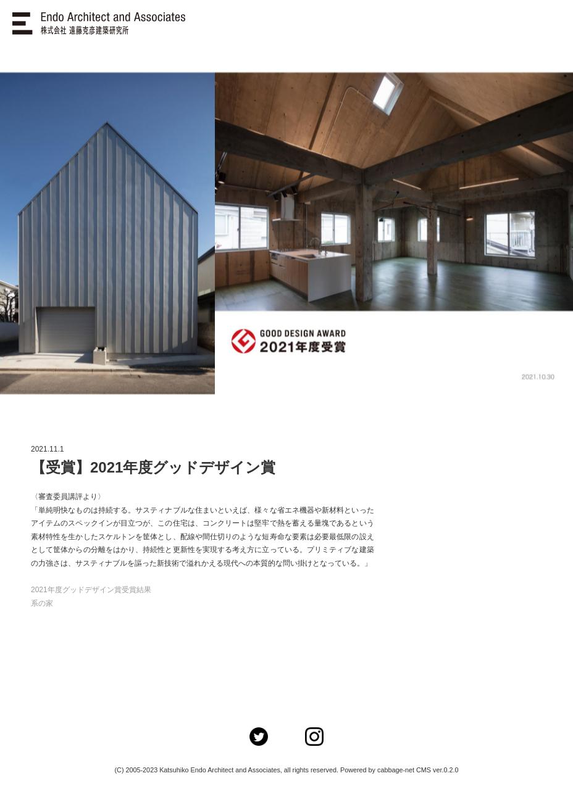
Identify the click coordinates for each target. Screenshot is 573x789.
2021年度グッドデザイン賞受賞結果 (91, 589)
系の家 (42, 603)
